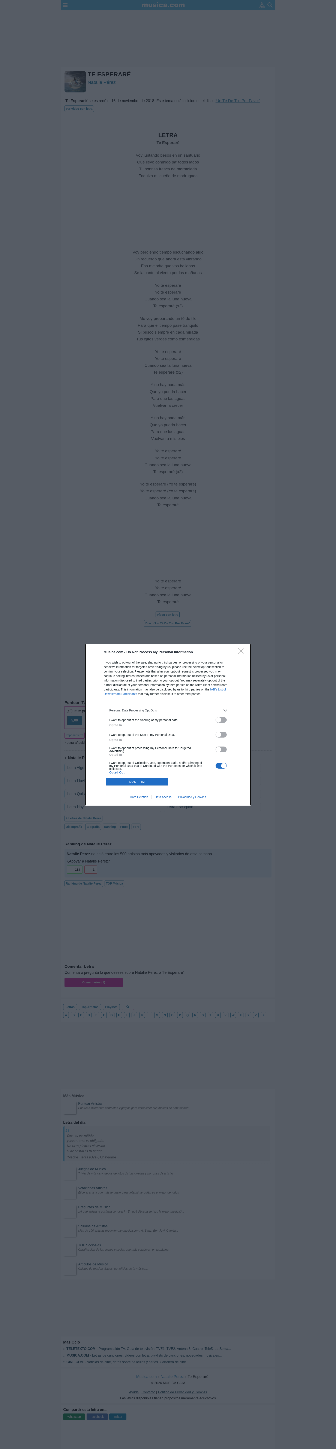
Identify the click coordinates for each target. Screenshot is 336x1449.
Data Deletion (139, 797)
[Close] (242, 652)
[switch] (221, 720)
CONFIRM (137, 781)
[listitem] (168, 710)
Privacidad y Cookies (192, 797)
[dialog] (168, 724)
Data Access (163, 797)
